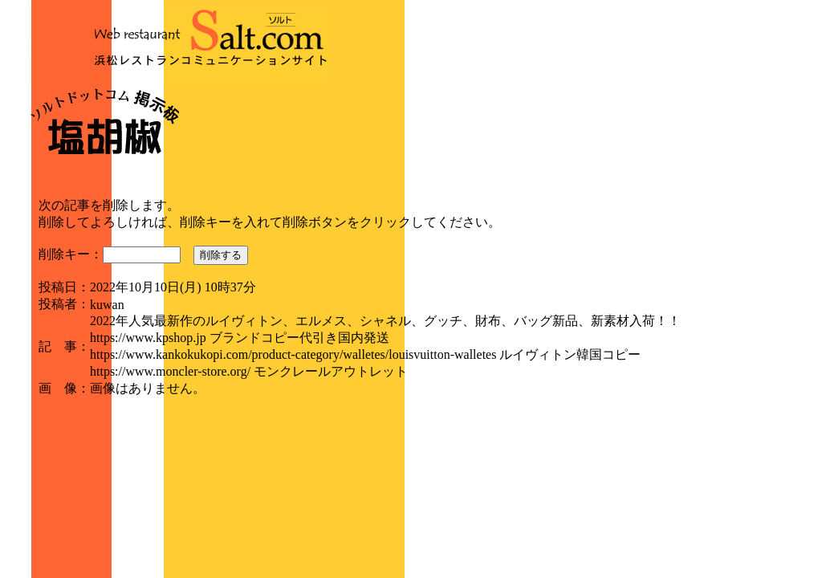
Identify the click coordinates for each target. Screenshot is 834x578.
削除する (221, 255)
